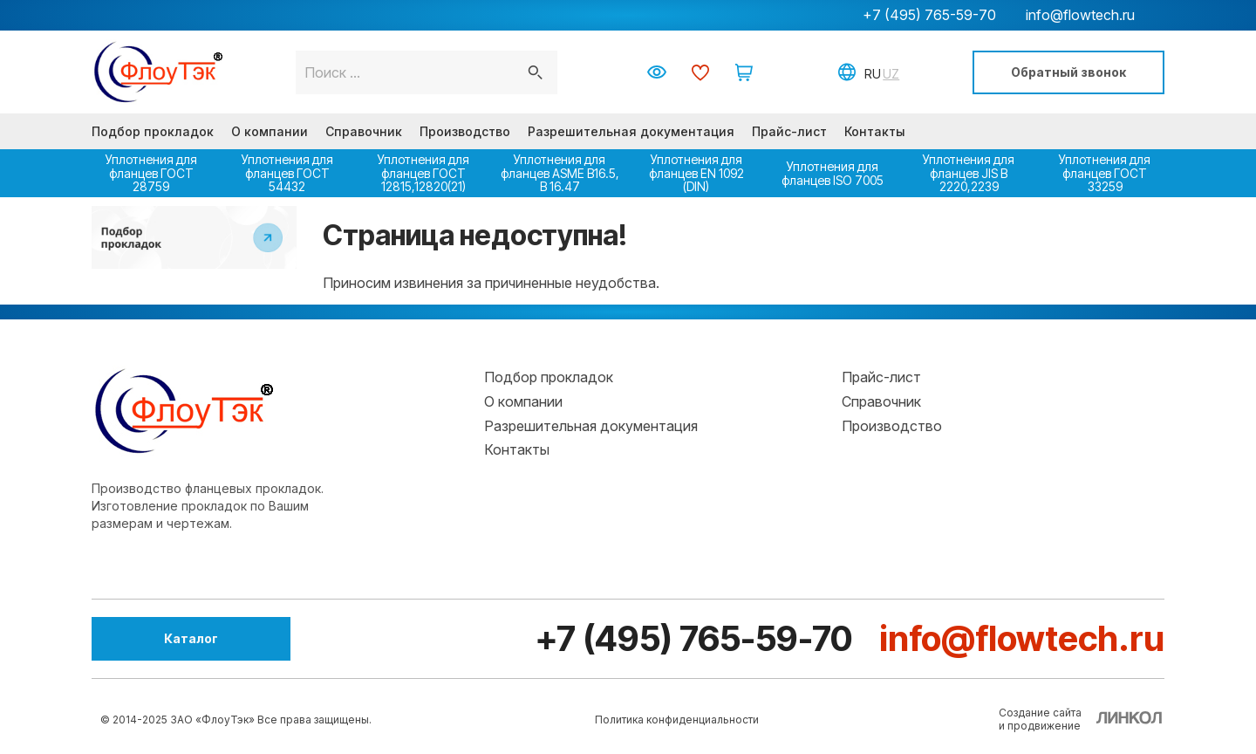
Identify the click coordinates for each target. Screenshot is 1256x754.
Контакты (874, 131)
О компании (269, 131)
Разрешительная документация (631, 131)
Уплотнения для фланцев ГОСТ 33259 (1104, 173)
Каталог (187, 638)
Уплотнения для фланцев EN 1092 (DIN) (696, 173)
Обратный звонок (1068, 72)
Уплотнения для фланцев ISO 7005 (833, 173)
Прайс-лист (789, 131)
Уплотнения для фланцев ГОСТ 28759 (151, 173)
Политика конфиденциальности (677, 719)
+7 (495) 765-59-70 (929, 15)
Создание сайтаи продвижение (1040, 719)
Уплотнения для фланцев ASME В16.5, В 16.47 (560, 173)
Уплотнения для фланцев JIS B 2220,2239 (968, 173)
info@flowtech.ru (1080, 15)
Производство (465, 131)
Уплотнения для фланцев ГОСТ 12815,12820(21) (423, 173)
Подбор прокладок (153, 131)
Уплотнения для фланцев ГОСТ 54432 (287, 173)
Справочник (363, 131)
